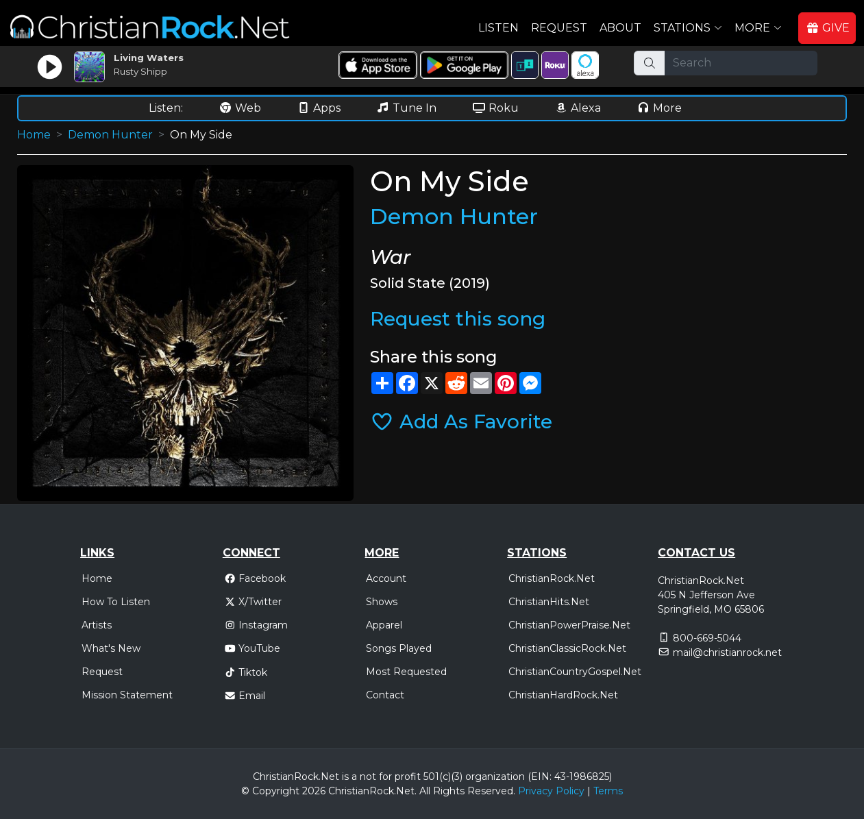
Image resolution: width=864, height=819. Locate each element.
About (620, 27)
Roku (495, 107)
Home (34, 134)
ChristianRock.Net (551, 578)
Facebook (255, 578)
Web (240, 107)
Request (559, 27)
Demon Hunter (110, 134)
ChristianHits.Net (548, 602)
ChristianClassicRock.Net (567, 648)
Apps (319, 107)
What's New (111, 648)
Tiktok (246, 672)
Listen (498, 27)
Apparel (384, 625)
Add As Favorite (461, 421)
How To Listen (116, 602)
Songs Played (399, 648)
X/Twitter (253, 602)
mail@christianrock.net (727, 652)
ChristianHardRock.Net (563, 695)
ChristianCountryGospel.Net (574, 671)
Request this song (457, 318)
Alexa (577, 107)
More (659, 107)
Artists (97, 625)
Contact (385, 695)
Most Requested (406, 671)
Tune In (406, 107)
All (424, 791)
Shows (381, 602)
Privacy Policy (551, 791)
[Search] (741, 63)
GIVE (828, 27)
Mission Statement (127, 695)
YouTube (252, 648)
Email (245, 695)
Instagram (256, 625)
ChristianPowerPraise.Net (569, 625)
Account (386, 578)
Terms (608, 791)
